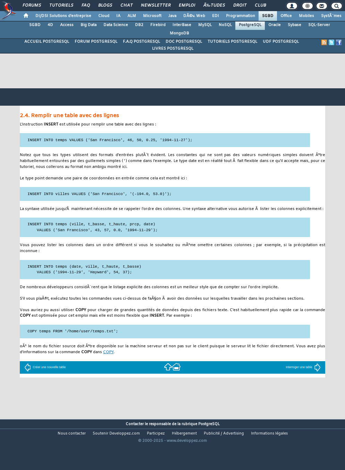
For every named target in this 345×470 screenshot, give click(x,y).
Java (172, 16)
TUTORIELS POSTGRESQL (232, 41)
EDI (215, 16)
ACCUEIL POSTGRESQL (46, 41)
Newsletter (155, 5)
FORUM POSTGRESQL (96, 41)
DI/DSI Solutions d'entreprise (63, 16)
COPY (108, 352)
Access (67, 25)
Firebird (158, 25)
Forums (32, 5)
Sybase (294, 25)
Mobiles (306, 16)
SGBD (268, 16)
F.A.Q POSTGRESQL (141, 41)
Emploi (187, 5)
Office (286, 16)
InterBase (181, 25)
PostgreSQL (250, 25)
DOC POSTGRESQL (184, 41)
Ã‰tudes (214, 5)
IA (118, 16)
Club (260, 5)
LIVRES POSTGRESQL (172, 48)
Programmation (240, 16)
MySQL (205, 25)
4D (50, 25)
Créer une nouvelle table (45, 367)
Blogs (105, 5)
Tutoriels (61, 5)
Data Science (115, 25)
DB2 (139, 25)
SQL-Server (319, 25)
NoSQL (225, 25)
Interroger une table (303, 367)
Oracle (274, 25)
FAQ (86, 5)
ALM (131, 16)
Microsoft (152, 16)
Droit (240, 5)
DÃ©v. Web (194, 16)
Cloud (103, 16)
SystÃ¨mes (331, 16)
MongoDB (179, 33)
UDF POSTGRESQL (281, 41)
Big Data (88, 25)
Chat (126, 5)
